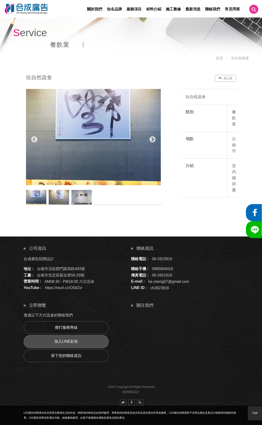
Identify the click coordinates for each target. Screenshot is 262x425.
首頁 (219, 58)
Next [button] (152, 139)
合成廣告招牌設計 (39, 259)
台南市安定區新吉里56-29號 (60, 275)
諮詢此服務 (215, 211)
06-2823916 (162, 259)
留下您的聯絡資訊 (66, 356)
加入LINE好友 (66, 341)
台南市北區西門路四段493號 (61, 269)
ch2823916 (159, 288)
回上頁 (225, 78)
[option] (93, 137)
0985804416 (162, 269)
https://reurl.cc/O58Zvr (63, 288)
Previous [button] (34, 139)
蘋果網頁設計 (131, 392)
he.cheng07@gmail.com (168, 281)
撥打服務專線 (66, 327)
